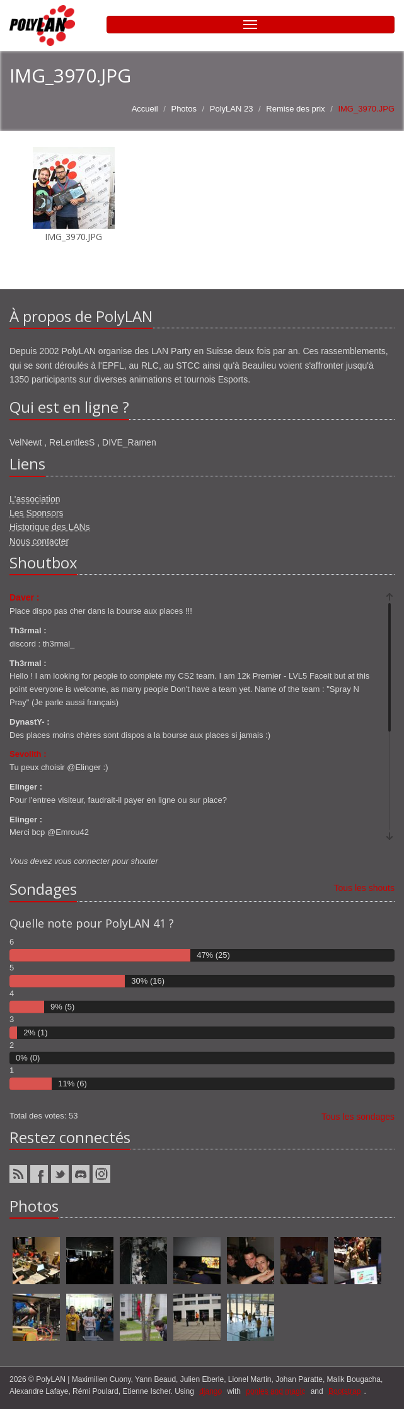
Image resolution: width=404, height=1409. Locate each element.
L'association (35, 499)
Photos (183, 108)
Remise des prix (295, 108)
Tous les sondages (358, 1117)
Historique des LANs (49, 527)
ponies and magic (275, 1391)
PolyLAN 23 (231, 108)
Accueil (145, 108)
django (210, 1391)
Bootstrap (344, 1391)
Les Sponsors (36, 513)
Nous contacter (39, 541)
